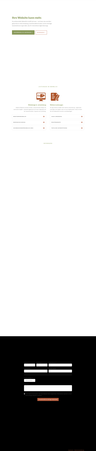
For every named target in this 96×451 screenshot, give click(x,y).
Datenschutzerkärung (79, 450)
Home (77, 2)
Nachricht (26, 384)
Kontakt (82, 2)
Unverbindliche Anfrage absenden (48, 399)
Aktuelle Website (52, 368)
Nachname (38, 362)
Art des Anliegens (28, 377)
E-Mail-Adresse (52, 362)
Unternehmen (27, 368)
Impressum (70, 450)
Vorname (26, 362)
